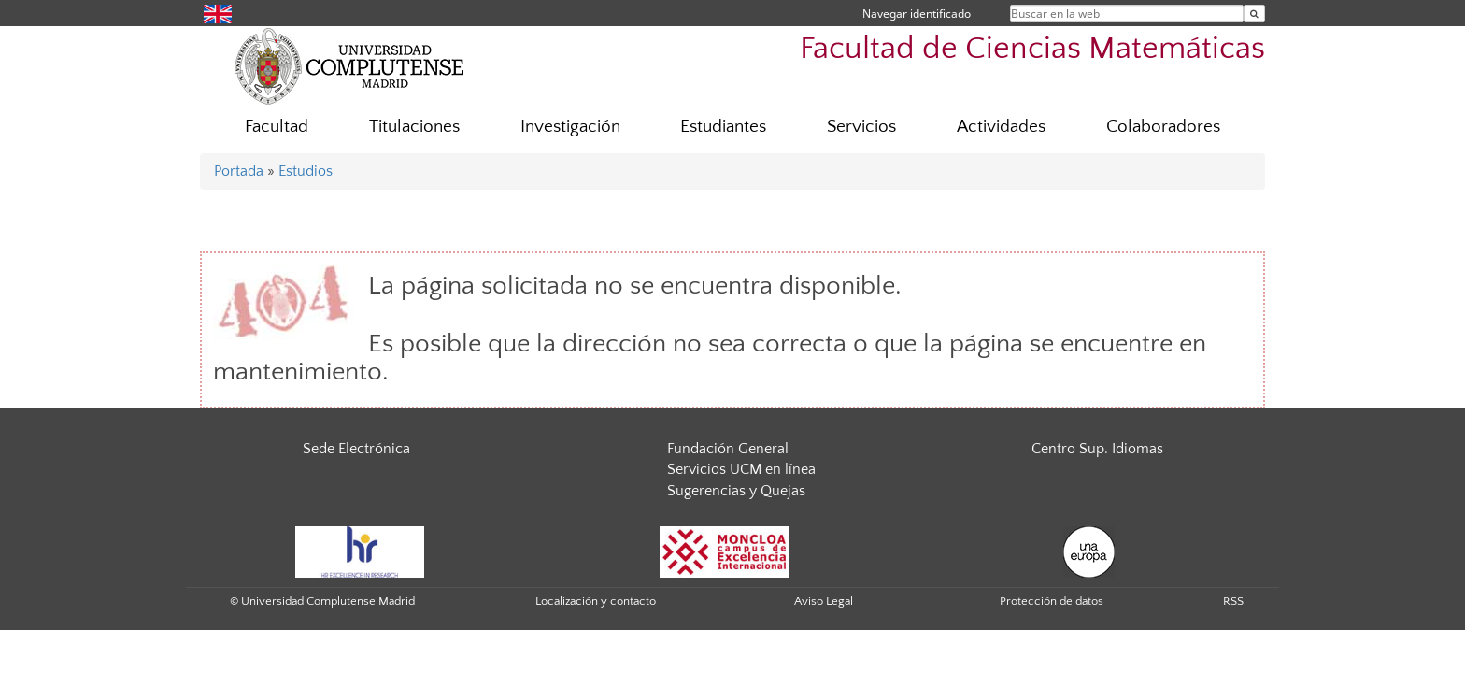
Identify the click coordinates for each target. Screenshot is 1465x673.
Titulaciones (414, 126)
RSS (1233, 601)
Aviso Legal (823, 601)
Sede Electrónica (356, 448)
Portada (238, 171)
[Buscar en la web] (1254, 13)
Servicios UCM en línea (741, 469)
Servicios (861, 126)
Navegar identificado (916, 13)
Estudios (305, 171)
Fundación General (728, 448)
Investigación (570, 126)
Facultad (276, 126)
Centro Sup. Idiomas (1097, 448)
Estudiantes (723, 126)
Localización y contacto (595, 601)
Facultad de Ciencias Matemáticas (1032, 49)
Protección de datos (1051, 601)
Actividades (1001, 126)
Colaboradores (1163, 126)
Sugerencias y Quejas (736, 490)
